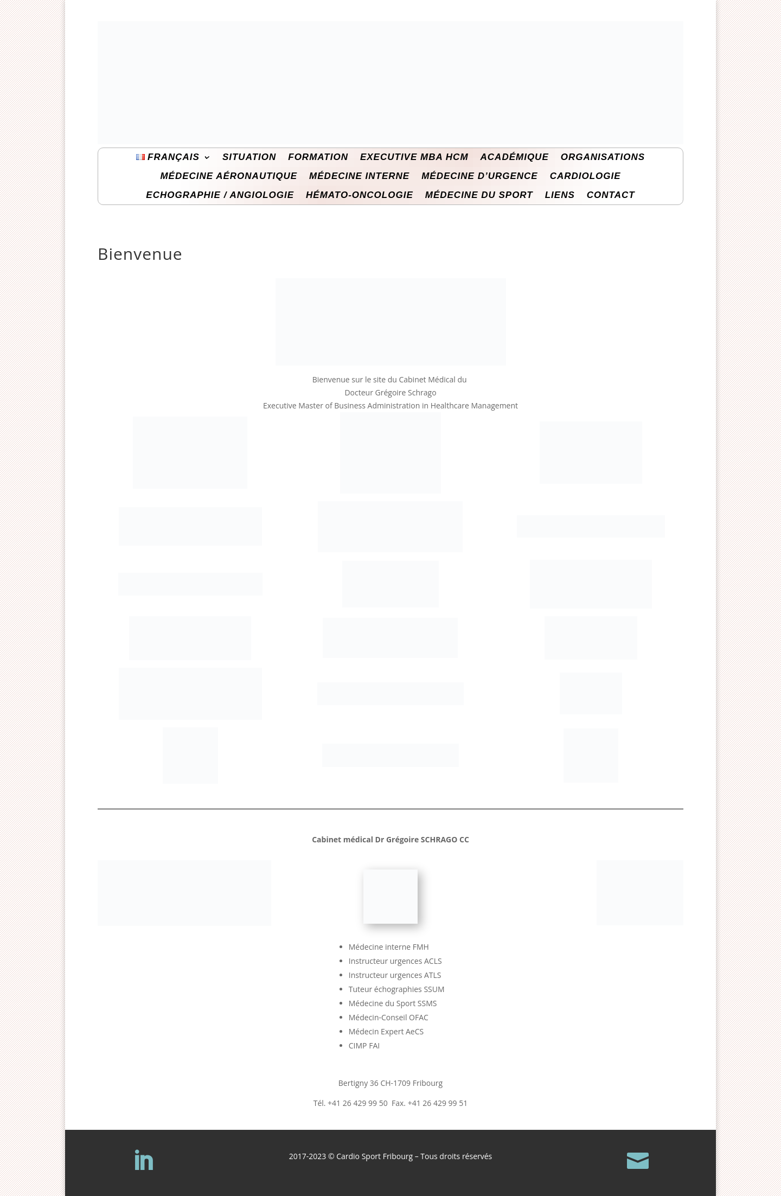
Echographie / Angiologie (220, 195)
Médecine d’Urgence (479, 176)
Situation (249, 157)
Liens (560, 195)
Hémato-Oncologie (359, 195)
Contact (611, 195)
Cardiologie (585, 176)
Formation (318, 157)
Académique (515, 157)
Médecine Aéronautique (228, 176)
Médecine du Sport (479, 195)
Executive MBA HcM (414, 157)
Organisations (603, 157)
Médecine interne (359, 176)
